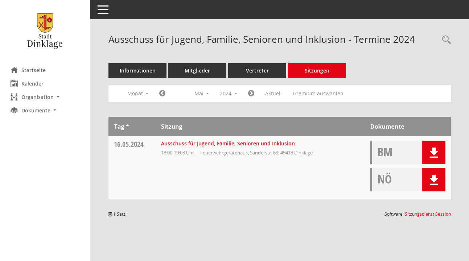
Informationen (138, 70)
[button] (45, 97)
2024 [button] (229, 93)
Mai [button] (201, 93)
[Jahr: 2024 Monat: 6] (251, 93)
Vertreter (257, 70)
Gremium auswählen (318, 93)
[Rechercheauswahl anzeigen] (445, 40)
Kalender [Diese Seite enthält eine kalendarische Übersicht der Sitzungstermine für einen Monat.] (27, 83)
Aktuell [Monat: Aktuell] (274, 93)
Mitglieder (197, 70)
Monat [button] (138, 93)
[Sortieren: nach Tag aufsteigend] (127, 126)
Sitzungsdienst (428, 214)
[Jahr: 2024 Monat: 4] (162, 93)
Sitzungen (317, 70)
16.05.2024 (129, 144)
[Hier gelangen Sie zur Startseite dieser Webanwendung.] (45, 31)
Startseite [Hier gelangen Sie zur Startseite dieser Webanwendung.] (28, 70)
